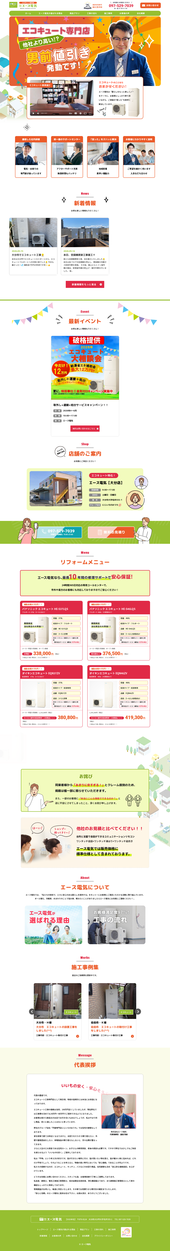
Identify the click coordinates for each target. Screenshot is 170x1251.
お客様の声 (124, 13)
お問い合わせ (71, 1235)
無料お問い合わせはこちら (84, 428)
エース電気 (86, 1244)
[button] (62, 80)
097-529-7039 (124, 1219)
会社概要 (141, 13)
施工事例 (108, 13)
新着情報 (43, 1235)
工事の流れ (92, 13)
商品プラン (75, 13)
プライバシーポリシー (103, 1235)
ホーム (28, 13)
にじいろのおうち (110, 505)
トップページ (42, 1229)
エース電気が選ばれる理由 (50, 13)
